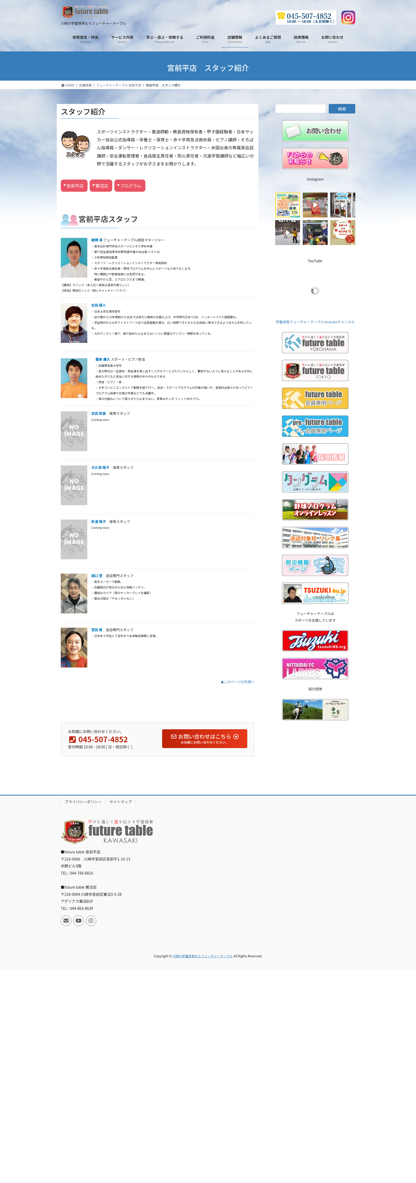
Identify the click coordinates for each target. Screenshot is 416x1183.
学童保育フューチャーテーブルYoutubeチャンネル (315, 321)
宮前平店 (75, 185)
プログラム (130, 185)
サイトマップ (121, 801)
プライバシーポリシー (83, 801)
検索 (342, 109)
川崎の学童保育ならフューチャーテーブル (202, 956)
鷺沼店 (102, 185)
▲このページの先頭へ (237, 681)
